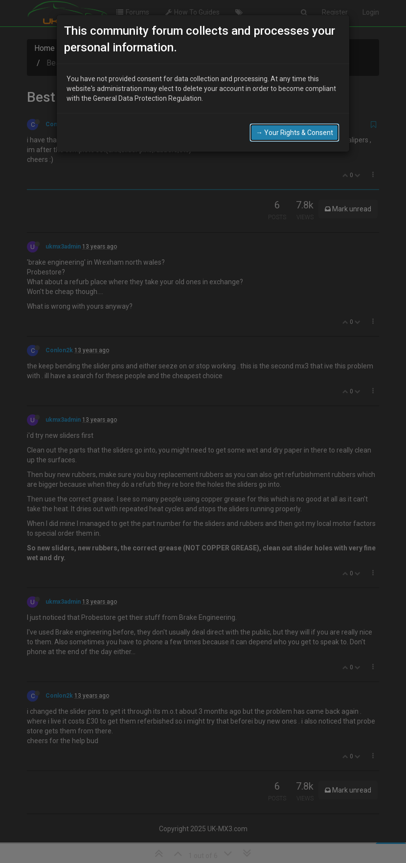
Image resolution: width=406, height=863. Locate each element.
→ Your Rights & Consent (294, 132)
